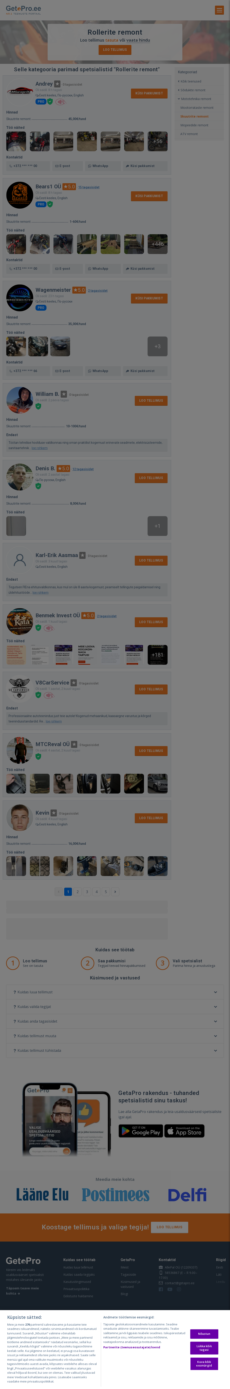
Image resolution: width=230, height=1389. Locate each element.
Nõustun (204, 1334)
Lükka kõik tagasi (204, 1348)
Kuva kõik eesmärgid (204, 1364)
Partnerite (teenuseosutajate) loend (131, 1347)
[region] (115, 1349)
